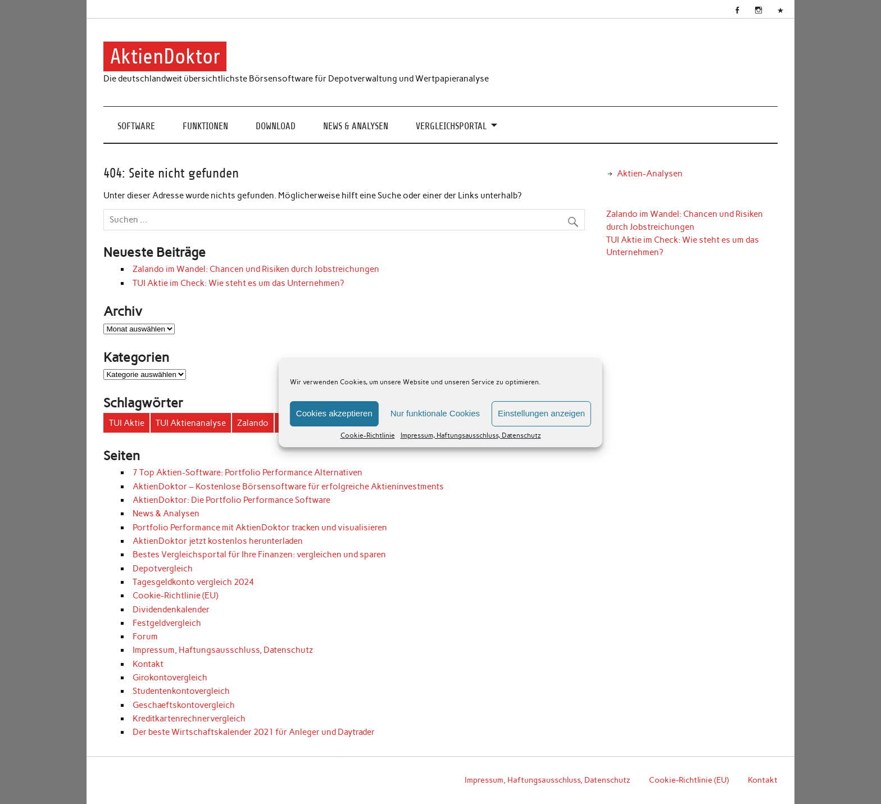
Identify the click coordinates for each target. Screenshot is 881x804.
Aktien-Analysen (650, 174)
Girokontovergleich (170, 678)
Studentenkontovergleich (181, 691)
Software (136, 126)
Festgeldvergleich (167, 623)
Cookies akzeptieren (334, 413)
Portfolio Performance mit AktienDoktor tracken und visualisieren (260, 528)
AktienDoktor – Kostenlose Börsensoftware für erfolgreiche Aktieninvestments (288, 487)
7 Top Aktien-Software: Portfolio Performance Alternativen (247, 472)
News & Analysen (355, 126)
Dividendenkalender (171, 610)
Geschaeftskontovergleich (184, 705)
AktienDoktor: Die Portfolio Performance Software (231, 500)
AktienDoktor (165, 56)
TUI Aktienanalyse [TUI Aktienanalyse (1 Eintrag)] (191, 423)
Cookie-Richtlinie (367, 435)
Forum (145, 637)
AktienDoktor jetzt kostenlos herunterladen (218, 541)
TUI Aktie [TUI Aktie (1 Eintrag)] (126, 423)
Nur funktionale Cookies (435, 413)
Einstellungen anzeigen (541, 413)
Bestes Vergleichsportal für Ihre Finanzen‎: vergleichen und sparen (259, 554)
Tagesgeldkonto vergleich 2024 (193, 582)
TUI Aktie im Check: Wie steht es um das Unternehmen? (238, 283)
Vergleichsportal (451, 126)
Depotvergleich (163, 569)
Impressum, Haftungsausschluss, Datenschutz (471, 435)
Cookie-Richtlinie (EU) (175, 595)
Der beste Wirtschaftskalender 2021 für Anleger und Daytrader (254, 732)
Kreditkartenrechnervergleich (189, 719)
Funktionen (205, 126)
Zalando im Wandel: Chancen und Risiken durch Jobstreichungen (256, 269)
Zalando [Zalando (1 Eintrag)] (253, 423)
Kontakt (148, 664)
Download (276, 126)
